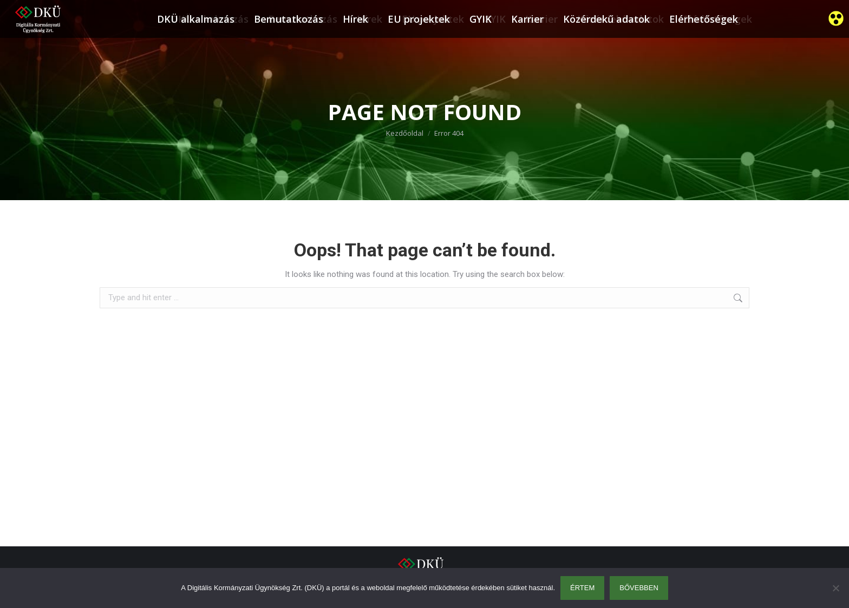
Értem (582, 588)
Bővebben (638, 588)
